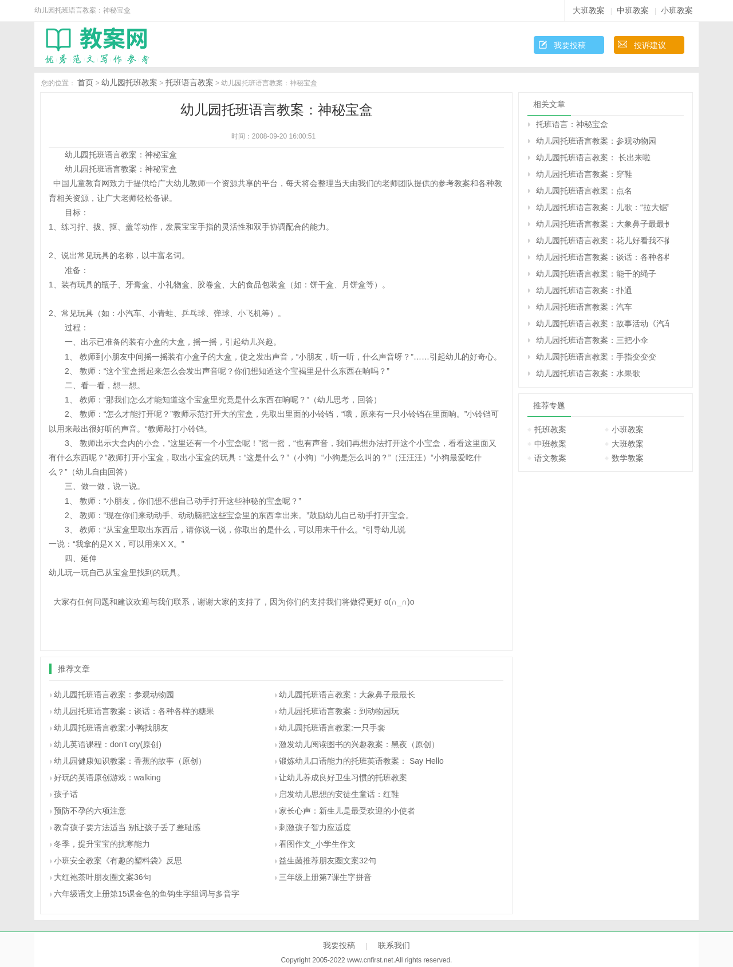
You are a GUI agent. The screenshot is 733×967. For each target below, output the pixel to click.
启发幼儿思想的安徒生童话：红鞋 (339, 794)
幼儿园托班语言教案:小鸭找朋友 (111, 727)
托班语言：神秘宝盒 (572, 124)
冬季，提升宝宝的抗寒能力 (102, 843)
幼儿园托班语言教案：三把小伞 (592, 340)
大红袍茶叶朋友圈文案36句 (102, 877)
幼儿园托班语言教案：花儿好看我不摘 (602, 240)
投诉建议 (650, 45)
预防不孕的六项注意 (90, 810)
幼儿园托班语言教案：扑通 (584, 290)
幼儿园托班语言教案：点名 (584, 190)
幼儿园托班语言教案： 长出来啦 (593, 157)
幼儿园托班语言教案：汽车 (584, 306)
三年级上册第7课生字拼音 (325, 877)
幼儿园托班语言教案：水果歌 (588, 373)
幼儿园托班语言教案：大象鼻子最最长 (347, 694)
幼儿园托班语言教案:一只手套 (332, 727)
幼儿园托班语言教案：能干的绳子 (596, 273)
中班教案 (633, 10)
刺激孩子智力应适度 (315, 827)
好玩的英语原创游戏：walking (107, 777)
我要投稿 (570, 45)
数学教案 (628, 458)
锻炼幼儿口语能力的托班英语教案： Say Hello (361, 760)
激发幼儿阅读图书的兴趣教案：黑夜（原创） (359, 744)
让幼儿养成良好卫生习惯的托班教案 (343, 777)
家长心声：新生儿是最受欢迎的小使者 (347, 810)
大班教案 (589, 10)
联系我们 (394, 945)
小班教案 (677, 10)
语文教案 (550, 458)
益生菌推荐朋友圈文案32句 (327, 860)
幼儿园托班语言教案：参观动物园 (114, 694)
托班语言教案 (189, 82)
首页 (85, 82)
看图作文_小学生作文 (317, 843)
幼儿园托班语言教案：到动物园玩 (339, 711)
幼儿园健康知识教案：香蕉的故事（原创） (130, 760)
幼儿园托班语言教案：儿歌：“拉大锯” (602, 207)
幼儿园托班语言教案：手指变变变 (596, 356)
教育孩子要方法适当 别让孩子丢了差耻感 (127, 827)
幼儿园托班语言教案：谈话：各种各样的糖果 (134, 711)
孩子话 (66, 794)
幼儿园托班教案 (129, 82)
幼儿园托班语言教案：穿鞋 (584, 174)
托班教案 (550, 429)
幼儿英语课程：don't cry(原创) (107, 744)
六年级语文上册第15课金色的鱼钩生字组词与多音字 (146, 893)
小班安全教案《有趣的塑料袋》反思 (118, 860)
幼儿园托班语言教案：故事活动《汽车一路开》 (602, 323)
